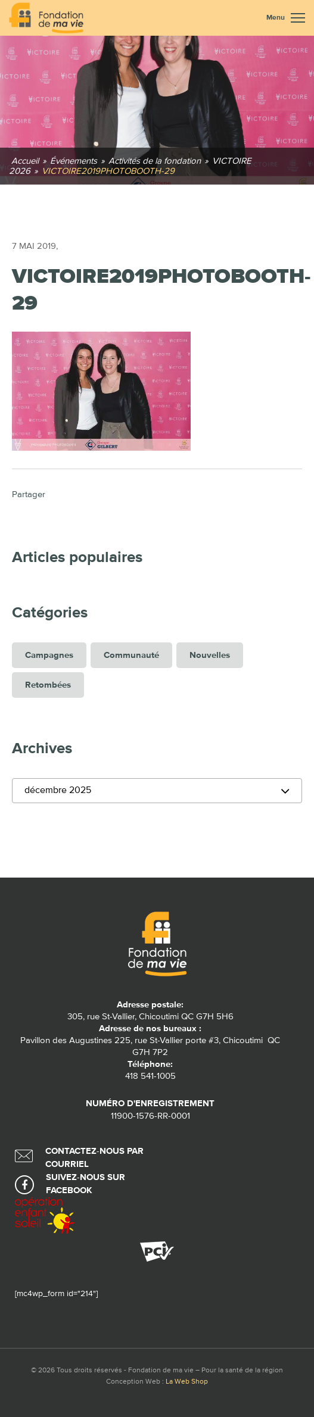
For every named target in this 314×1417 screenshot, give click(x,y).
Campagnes (49, 655)
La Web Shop (187, 1381)
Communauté (131, 655)
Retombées (48, 685)
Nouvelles (209, 655)
